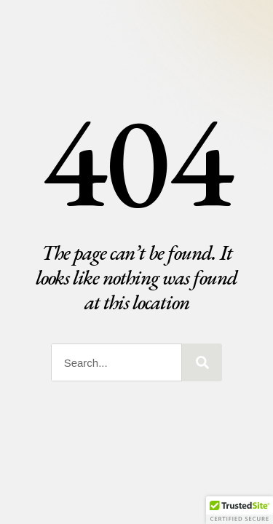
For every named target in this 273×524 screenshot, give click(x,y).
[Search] (202, 362)
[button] (239, 510)
